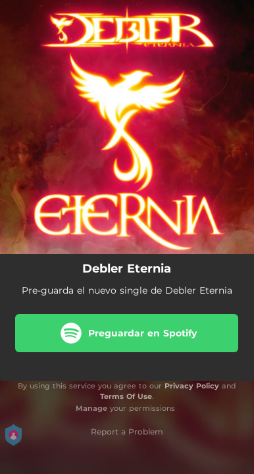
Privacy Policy (192, 385)
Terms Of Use (126, 396)
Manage (91, 408)
